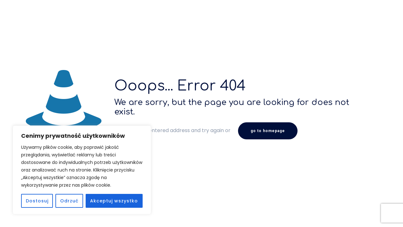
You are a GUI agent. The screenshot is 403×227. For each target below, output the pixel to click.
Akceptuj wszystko (114, 201)
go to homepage (268, 131)
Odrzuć (69, 201)
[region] (82, 169)
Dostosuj (37, 201)
